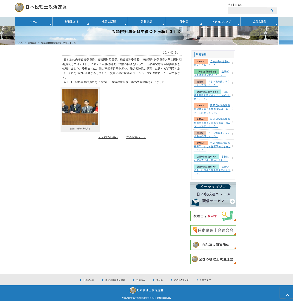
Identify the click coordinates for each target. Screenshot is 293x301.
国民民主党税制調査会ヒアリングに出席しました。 (212, 95)
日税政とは (71, 21)
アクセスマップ (221, 21)
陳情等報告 (211, 71)
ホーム (34, 21)
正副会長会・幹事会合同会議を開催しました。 (212, 170)
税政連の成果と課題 (115, 279)
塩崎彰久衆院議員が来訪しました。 (211, 73)
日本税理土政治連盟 (142, 298)
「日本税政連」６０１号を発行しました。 (212, 83)
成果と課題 (109, 21)
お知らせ (201, 61)
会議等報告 (202, 91)
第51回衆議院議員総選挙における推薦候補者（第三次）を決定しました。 (212, 109)
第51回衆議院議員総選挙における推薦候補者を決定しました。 (212, 146)
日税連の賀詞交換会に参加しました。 (211, 158)
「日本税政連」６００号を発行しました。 (212, 134)
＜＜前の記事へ (108, 137)
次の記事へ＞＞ (136, 137)
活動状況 (146, 21)
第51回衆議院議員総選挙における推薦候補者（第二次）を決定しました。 (212, 122)
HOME (19, 43)
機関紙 (200, 81)
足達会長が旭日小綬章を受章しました (211, 63)
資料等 (184, 21)
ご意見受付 (259, 21)
